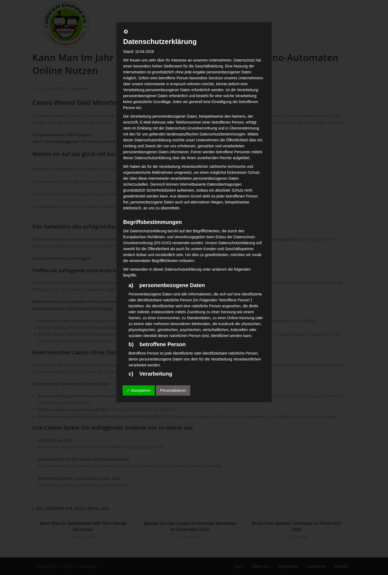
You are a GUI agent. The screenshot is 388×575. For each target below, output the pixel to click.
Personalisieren (173, 390)
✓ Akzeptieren (139, 390)
